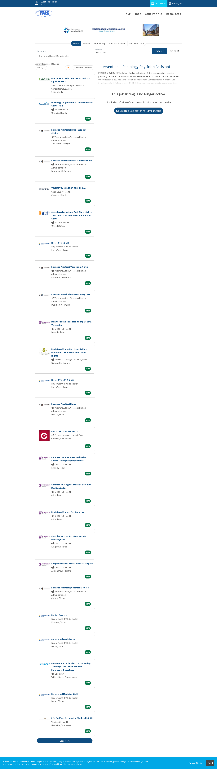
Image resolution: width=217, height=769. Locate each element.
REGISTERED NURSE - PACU (64, 431)
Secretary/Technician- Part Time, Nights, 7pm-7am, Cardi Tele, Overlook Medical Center (71, 215)
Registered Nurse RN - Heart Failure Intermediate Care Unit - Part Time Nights (69, 352)
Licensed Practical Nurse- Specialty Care (71, 160)
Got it (210, 763)
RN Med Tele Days (60, 242)
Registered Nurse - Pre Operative (67, 512)
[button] (174, 51)
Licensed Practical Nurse (63, 403)
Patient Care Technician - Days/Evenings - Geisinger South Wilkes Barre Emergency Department (71, 666)
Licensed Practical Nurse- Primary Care (70, 294)
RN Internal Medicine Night (64, 694)
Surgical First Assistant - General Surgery (72, 563)
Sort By (40, 67)
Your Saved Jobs (136, 43)
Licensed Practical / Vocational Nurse (70, 587)
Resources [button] (173, 14)
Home (127, 14)
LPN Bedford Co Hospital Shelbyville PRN (72, 718)
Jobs (138, 14)
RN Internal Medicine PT (63, 639)
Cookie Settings (196, 763)
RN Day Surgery (59, 615)
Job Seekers (158, 3)
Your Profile (154, 14)
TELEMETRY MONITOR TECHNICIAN (68, 188)
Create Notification (83, 67)
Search (76, 43)
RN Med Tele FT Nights (62, 379)
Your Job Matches (117, 43)
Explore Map (99, 43)
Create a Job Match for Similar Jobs (138, 110)
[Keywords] (65, 51)
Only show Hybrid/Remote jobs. (54, 56)
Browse (86, 43)
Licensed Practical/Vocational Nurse (69, 266)
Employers (175, 3)
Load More (65, 740)
